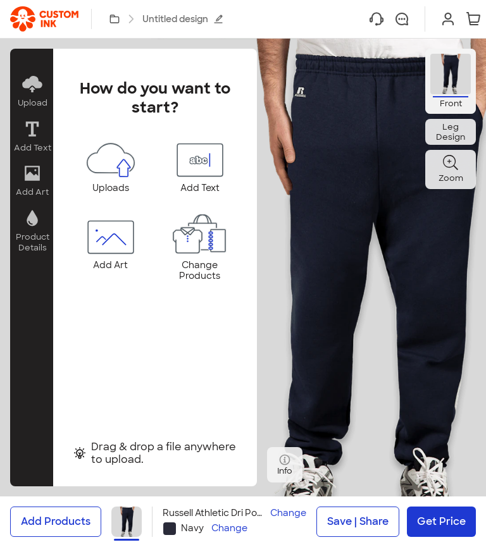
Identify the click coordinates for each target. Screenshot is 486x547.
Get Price (441, 521)
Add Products (55, 521)
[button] (31, 91)
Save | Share (358, 521)
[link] (44, 19)
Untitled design (182, 19)
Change (288, 513)
